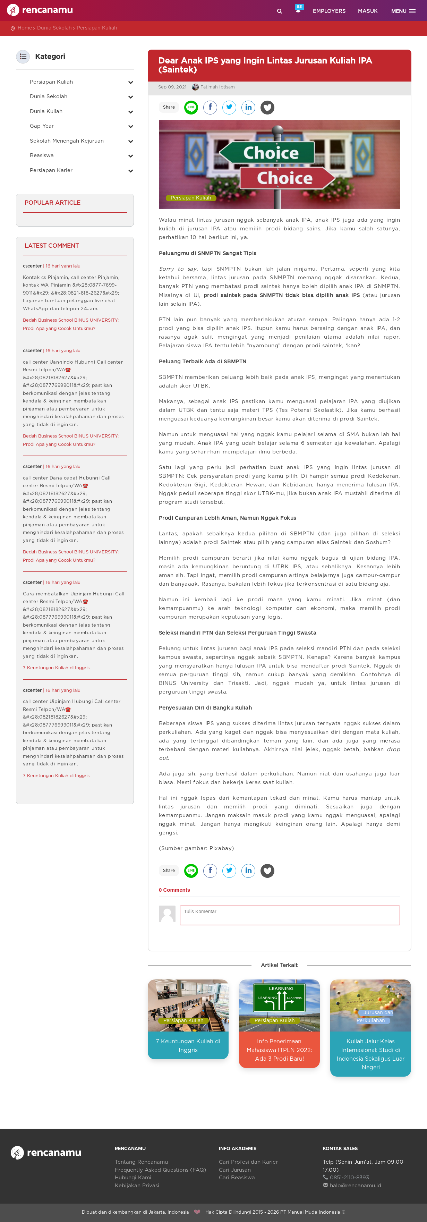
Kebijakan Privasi (137, 1185)
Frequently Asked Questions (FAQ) (160, 1170)
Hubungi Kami (133, 1177)
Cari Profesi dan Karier (248, 1162)
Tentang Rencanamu (141, 1162)
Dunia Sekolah (54, 28)
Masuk (368, 11)
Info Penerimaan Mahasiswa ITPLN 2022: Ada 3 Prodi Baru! (279, 1050)
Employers (329, 11)
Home (25, 28)
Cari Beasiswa (237, 1177)
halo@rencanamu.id (352, 1185)
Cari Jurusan (235, 1170)
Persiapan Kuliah (97, 28)
